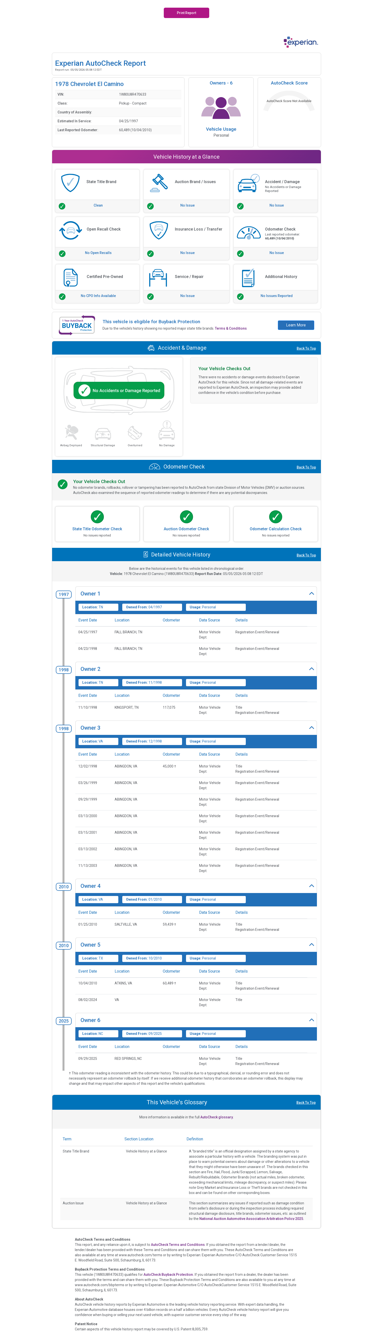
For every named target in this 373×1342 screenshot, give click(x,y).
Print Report (186, 13)
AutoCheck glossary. (217, 1117)
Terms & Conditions (231, 328)
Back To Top (306, 348)
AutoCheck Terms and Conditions (178, 1245)
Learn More (296, 325)
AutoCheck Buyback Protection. (169, 1275)
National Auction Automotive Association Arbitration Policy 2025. (251, 1219)
